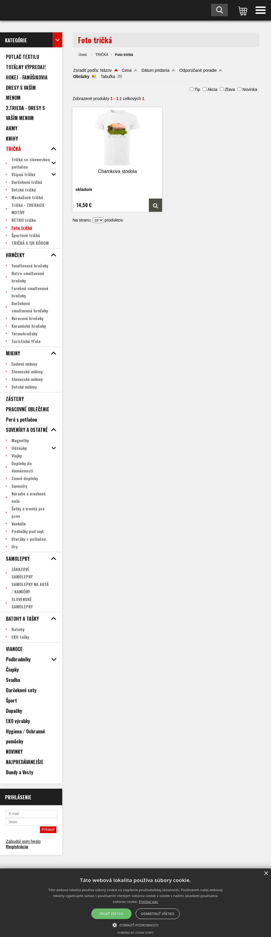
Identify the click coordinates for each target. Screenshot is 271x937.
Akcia (212, 89)
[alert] (135, 902)
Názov (106, 70)
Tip (197, 89)
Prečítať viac (148, 901)
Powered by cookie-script (135, 933)
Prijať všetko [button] (112, 913)
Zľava (230, 89)
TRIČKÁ (101, 55)
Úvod (82, 55)
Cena (127, 70)
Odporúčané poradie (198, 70)
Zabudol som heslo (23, 841)
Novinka (249, 89)
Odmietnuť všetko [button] (157, 913)
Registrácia (17, 846)
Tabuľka (108, 76)
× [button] (266, 873)
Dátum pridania (155, 70)
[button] (135, 924)
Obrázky (81, 76)
